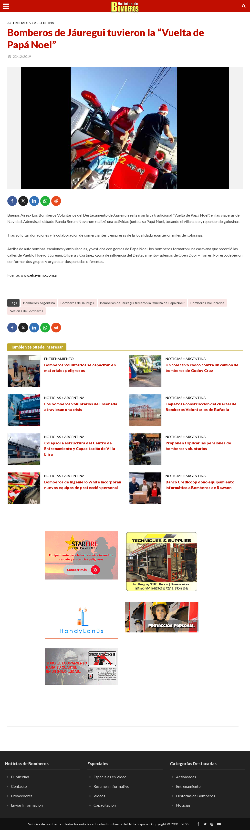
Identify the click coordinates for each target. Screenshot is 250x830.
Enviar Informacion (27, 805)
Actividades (19, 23)
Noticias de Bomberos (26, 311)
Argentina (44, 23)
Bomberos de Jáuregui (77, 303)
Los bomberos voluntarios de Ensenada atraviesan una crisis (80, 407)
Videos (99, 795)
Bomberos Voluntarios (207, 303)
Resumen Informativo (111, 786)
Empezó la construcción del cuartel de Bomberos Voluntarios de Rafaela (201, 407)
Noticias (174, 359)
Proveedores (21, 795)
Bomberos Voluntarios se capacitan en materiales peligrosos (80, 368)
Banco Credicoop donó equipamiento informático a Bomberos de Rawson (200, 485)
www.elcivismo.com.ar (39, 275)
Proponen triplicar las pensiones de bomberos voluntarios (198, 446)
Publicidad (20, 776)
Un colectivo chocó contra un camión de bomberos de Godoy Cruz (202, 368)
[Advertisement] (161, 678)
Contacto (19, 786)
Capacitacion (105, 805)
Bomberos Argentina (39, 303)
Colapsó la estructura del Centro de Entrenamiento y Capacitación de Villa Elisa (79, 449)
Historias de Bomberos (195, 795)
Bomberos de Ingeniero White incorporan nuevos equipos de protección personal (72, 488)
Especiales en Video (110, 776)
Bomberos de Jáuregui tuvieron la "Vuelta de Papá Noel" (142, 303)
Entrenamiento (59, 359)
